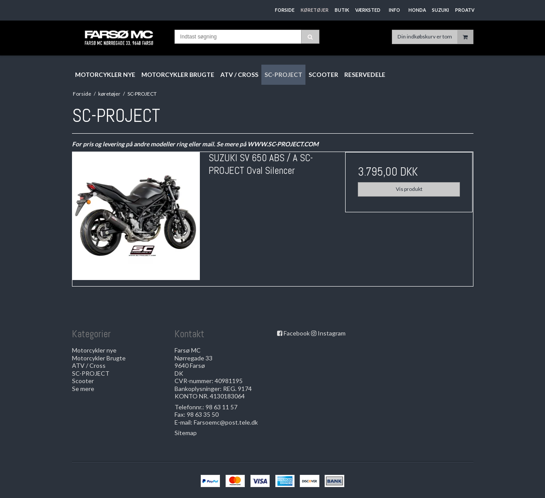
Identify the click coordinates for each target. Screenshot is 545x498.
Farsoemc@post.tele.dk (226, 422)
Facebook (297, 333)
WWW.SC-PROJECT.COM (283, 144)
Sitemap (186, 432)
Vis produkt (409, 189)
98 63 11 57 (221, 407)
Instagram (332, 333)
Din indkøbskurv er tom (435, 37)
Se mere (83, 388)
